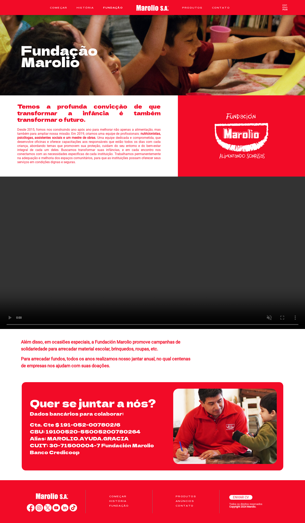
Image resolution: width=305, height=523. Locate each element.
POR (285, 10)
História (85, 7)
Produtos (192, 7)
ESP (284, 5)
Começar (58, 7)
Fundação (113, 7)
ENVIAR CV (241, 497)
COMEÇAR (118, 496)
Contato (221, 7)
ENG (285, 7)
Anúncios (185, 501)
